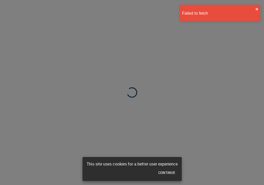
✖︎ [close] (255, 9)
